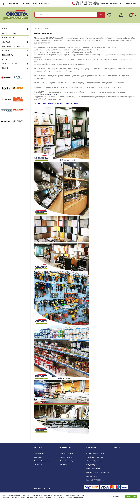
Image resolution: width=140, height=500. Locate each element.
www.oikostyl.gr (51, 94)
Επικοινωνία (38, 465)
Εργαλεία (5, 51)
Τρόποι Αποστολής (66, 461)
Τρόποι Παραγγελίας (67, 453)
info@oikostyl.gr (91, 465)
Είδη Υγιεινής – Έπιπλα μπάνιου (13, 46)
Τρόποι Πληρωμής (66, 457)
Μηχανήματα (7, 55)
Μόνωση (5, 68)
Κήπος (4, 59)
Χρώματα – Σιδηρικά (9, 64)
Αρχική (37, 28)
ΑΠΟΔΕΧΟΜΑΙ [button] (131, 496)
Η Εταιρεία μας (39, 453)
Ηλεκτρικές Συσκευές (10, 33)
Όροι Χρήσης (38, 457)
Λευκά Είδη (6, 42)
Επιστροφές (64, 465)
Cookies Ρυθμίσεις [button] (117, 496)
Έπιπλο (4, 29)
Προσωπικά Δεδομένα (41, 461)
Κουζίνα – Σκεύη (8, 37)
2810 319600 (99, 457)
